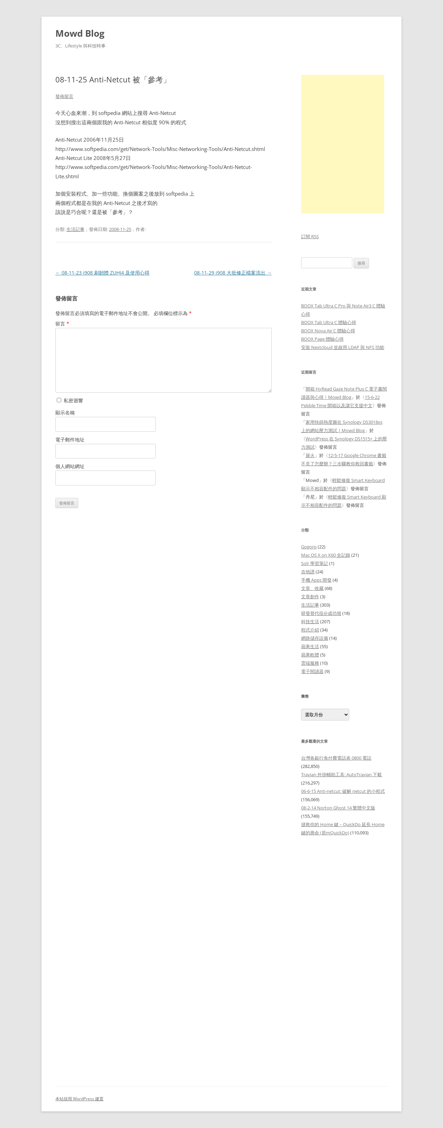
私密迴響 (70, 400)
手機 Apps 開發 (316, 580)
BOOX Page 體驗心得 (322, 339)
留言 (62, 323)
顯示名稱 (65, 412)
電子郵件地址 (69, 439)
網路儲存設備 (314, 638)
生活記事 (75, 229)
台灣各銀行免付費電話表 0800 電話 (336, 758)
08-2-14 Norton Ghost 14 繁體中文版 (338, 808)
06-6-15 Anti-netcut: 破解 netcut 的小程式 (343, 791)
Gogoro (309, 547)
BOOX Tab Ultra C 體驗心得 (328, 322)
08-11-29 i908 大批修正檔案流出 (233, 272)
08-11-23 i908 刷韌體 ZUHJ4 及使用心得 (102, 272)
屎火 (310, 455)
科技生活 (310, 621)
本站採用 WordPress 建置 (79, 1099)
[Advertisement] (344, 957)
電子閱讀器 (312, 671)
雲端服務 (310, 663)
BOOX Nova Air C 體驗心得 (328, 331)
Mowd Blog (80, 33)
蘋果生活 (310, 646)
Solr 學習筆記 (314, 563)
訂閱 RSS (310, 236)
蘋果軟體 (310, 655)
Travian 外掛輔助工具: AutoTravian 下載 (341, 774)
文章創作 (310, 596)
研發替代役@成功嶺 (321, 613)
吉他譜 (308, 572)
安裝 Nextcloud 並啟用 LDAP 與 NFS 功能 (342, 347)
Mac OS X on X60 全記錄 (325, 555)
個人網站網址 (69, 466)
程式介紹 (310, 630)
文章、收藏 (312, 588)
